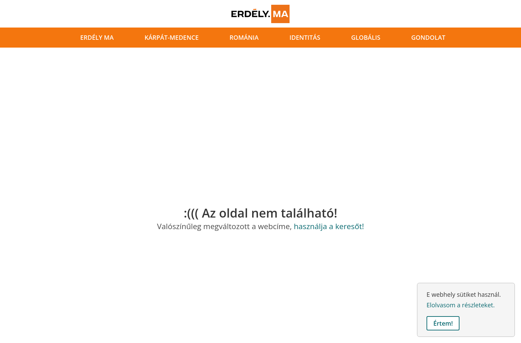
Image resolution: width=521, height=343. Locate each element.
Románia (244, 37)
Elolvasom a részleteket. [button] (461, 305)
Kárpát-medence (171, 37)
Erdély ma (97, 37)
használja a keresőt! (329, 226)
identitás (305, 37)
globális (365, 37)
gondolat (428, 37)
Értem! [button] (443, 323)
